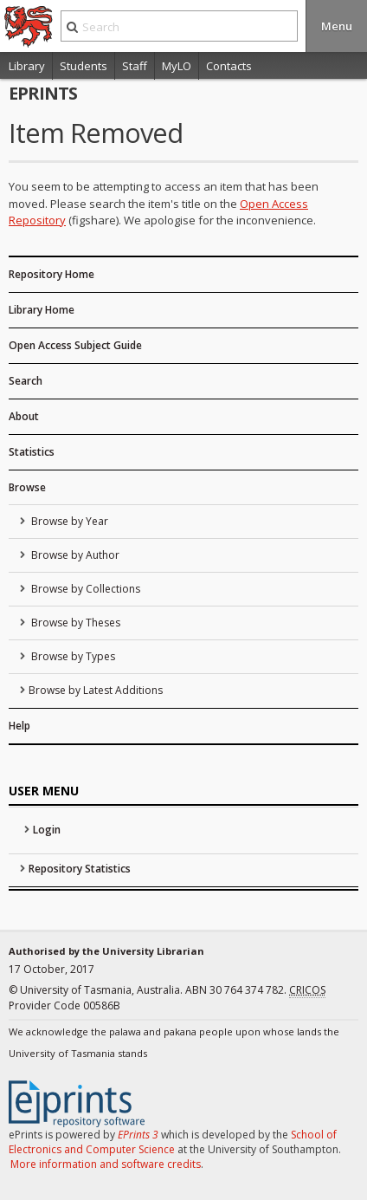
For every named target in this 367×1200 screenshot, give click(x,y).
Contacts (229, 66)
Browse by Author (74, 555)
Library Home (41, 309)
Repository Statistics (80, 868)
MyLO (176, 66)
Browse (27, 487)
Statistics (32, 451)
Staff (134, 66)
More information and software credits (105, 1164)
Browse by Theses (74, 622)
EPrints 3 (138, 1134)
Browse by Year (68, 521)
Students (83, 66)
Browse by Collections (84, 588)
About (24, 416)
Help (19, 725)
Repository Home (51, 274)
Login (47, 829)
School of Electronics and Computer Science (173, 1142)
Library (27, 66)
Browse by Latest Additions (96, 690)
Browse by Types (72, 656)
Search (25, 380)
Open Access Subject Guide (75, 345)
